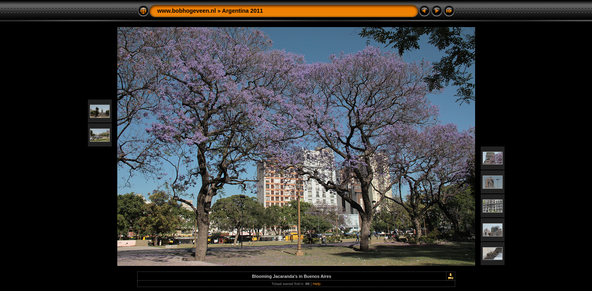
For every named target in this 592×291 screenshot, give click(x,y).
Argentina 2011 (242, 11)
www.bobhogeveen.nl (186, 11)
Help (316, 283)
